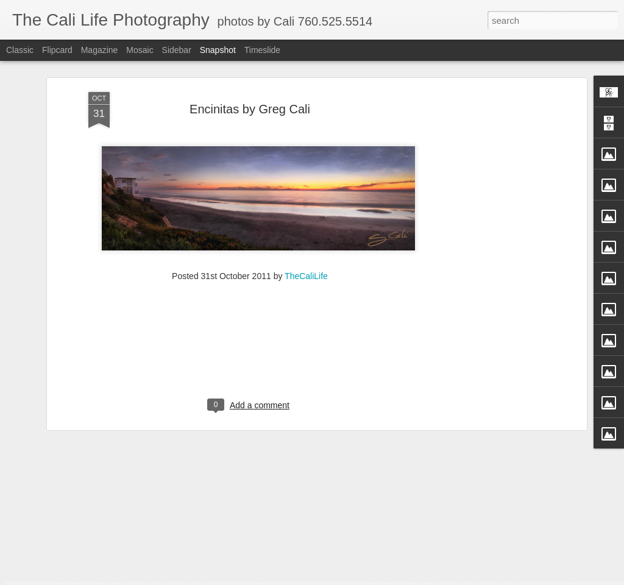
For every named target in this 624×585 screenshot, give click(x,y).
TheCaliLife (306, 198)
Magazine (99, 50)
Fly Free (81, 541)
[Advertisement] (478, 206)
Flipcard (57, 50)
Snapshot (218, 50)
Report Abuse (401, 578)
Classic (20, 50)
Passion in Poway (517, 541)
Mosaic (139, 50)
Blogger (366, 578)
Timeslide (262, 50)
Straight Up (225, 547)
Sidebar (176, 50)
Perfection (370, 542)
